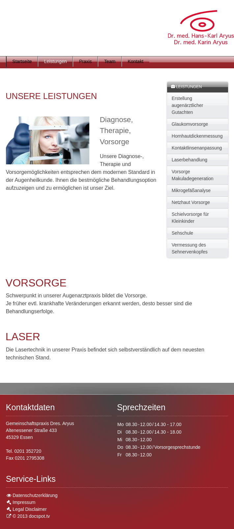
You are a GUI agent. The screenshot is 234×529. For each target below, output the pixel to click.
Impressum (21, 502)
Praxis (85, 61)
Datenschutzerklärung (32, 495)
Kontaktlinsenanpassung (197, 147)
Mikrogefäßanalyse (191, 190)
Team (109, 61)
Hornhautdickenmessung (197, 136)
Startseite (22, 61)
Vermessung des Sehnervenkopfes (190, 248)
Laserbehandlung (189, 159)
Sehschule (182, 233)
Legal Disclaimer (26, 509)
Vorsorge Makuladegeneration (193, 175)
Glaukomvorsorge (190, 124)
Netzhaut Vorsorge (191, 202)
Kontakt (135, 61)
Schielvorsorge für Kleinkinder (190, 218)
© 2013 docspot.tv (28, 516)
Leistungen (55, 61)
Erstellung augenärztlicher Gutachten (187, 105)
